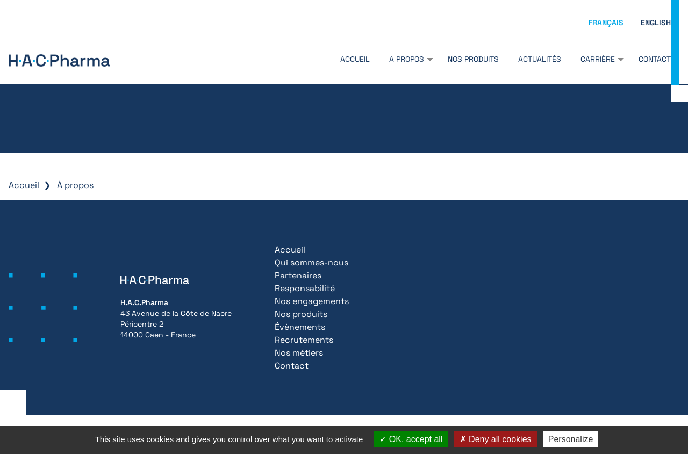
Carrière (597, 59)
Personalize (570, 439)
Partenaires (298, 275)
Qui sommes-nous (311, 262)
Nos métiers (299, 352)
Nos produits (473, 59)
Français (606, 22)
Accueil (355, 59)
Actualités (539, 59)
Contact (655, 59)
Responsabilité (305, 288)
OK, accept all (410, 439)
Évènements (300, 327)
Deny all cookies (496, 439)
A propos (406, 59)
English (656, 22)
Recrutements (304, 339)
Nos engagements (312, 301)
